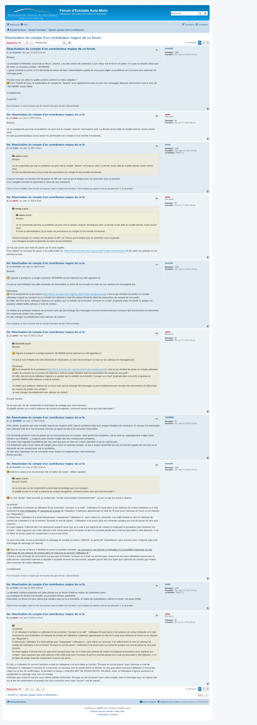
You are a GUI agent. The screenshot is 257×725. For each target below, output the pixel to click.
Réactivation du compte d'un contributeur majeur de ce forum (53, 38)
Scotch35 (169, 48)
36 (176, 421)
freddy (168, 145)
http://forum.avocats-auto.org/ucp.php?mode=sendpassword (95, 250)
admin (167, 114)
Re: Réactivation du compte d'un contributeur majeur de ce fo (46, 114)
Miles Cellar (120, 711)
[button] (208, 43)
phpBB (99, 708)
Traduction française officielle (101, 711)
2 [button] (203, 42)
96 (176, 121)
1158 (176, 52)
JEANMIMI (169, 417)
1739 (176, 148)
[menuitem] (24, 24)
